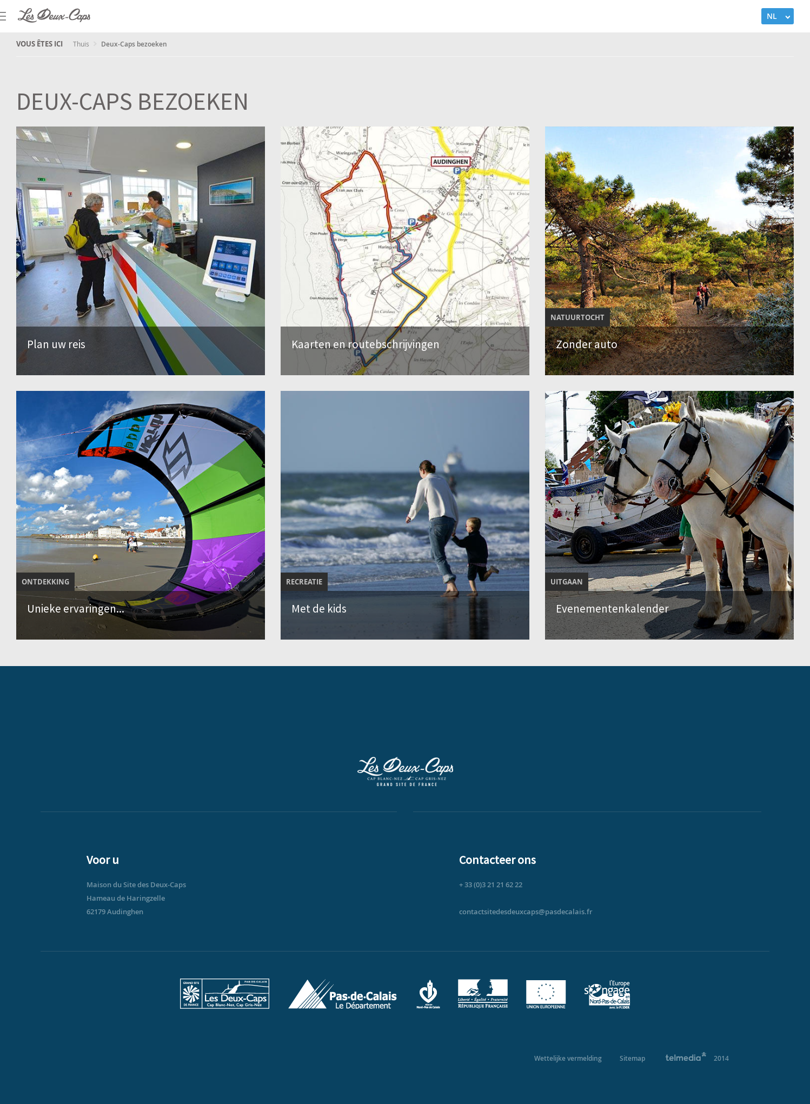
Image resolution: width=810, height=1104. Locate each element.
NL (772, 16)
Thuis (82, 43)
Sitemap (632, 1058)
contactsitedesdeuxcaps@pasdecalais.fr (526, 911)
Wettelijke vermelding (568, 1058)
